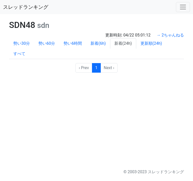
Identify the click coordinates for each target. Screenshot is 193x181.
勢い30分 (21, 43)
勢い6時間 (73, 43)
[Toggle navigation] (183, 7)
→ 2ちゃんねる (170, 35)
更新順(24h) (151, 43)
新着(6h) (98, 43)
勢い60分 (46, 43)
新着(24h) (123, 43)
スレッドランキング (25, 7)
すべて (19, 53)
